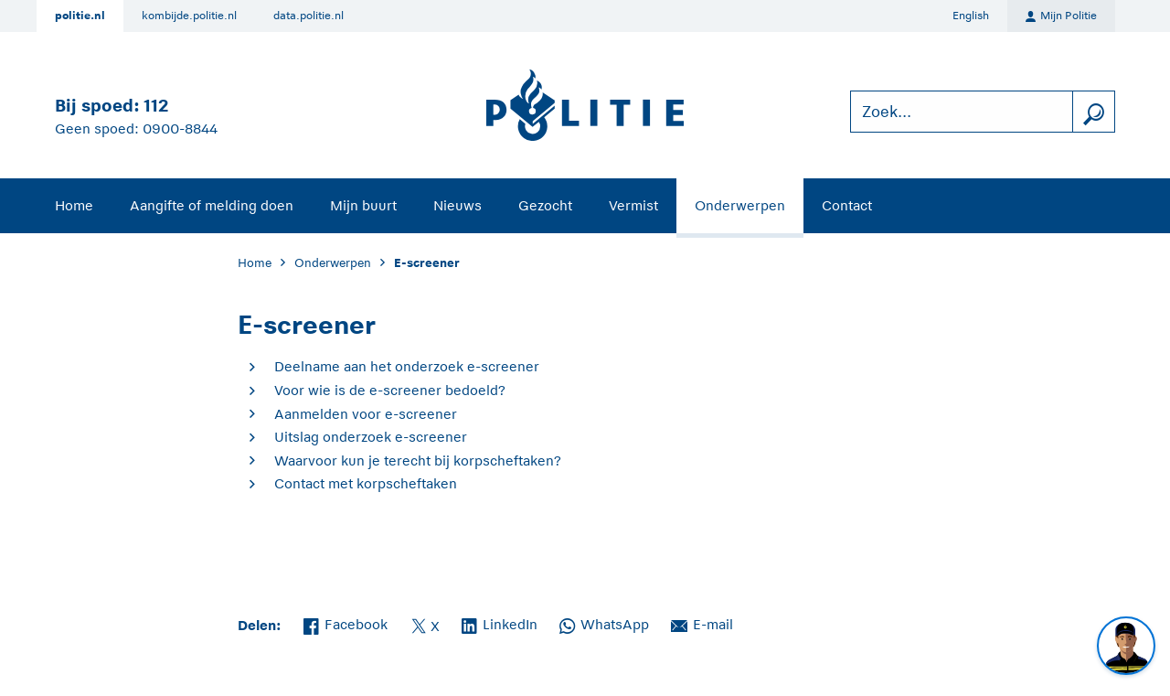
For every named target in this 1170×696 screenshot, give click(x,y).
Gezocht (545, 205)
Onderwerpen (740, 205)
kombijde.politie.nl (189, 15)
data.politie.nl (308, 15)
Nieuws (457, 205)
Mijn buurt (363, 205)
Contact (847, 205)
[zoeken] (1093, 112)
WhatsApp (604, 622)
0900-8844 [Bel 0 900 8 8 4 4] (180, 128)
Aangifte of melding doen (211, 205)
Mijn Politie (1061, 16)
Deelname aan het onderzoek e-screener (406, 366)
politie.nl (80, 15)
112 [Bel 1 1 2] (156, 105)
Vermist (633, 205)
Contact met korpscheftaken (365, 483)
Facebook (345, 622)
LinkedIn (499, 622)
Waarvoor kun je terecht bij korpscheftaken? (417, 460)
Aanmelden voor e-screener (365, 414)
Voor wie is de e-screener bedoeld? (389, 390)
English (970, 15)
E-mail (702, 622)
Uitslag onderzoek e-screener (370, 436)
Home (74, 205)
